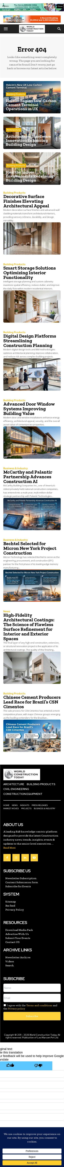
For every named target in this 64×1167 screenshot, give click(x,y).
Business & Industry (15, 468)
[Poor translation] (38, 1065)
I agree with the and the (30, 1007)
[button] (5, 28)
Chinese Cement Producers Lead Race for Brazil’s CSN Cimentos (32, 701)
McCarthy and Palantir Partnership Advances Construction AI (27, 476)
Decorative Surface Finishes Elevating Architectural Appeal (26, 201)
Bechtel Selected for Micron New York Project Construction (29, 548)
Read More (9, 847)
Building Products (16, 94)
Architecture (13, 129)
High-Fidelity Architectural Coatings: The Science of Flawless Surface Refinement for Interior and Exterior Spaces (28, 626)
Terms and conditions (39, 1005)
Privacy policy (16, 1008)
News (6, 611)
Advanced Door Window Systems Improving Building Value (29, 408)
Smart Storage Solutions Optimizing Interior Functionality (29, 272)
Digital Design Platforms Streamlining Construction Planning (29, 340)
